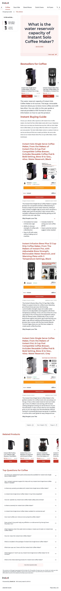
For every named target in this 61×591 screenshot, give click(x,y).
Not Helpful (42, 425)
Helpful (30, 425)
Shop (27, 96)
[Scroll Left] (1, 7)
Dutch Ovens (39, 7)
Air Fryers (50, 7)
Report (53, 425)
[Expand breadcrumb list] (14, 12)
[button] (56, 54)
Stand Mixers (27, 7)
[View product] (30, 83)
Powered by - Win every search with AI (16, 581)
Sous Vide (17, 7)
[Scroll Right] (59, 7)
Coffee (7, 7)
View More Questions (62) (30, 564)
